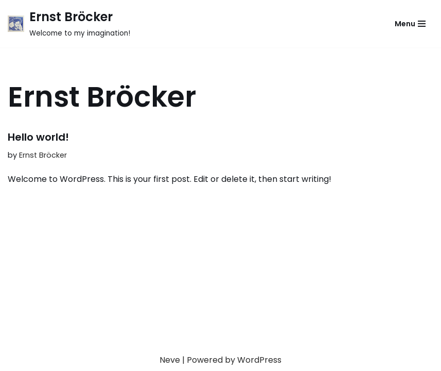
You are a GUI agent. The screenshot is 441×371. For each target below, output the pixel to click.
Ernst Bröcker (43, 155)
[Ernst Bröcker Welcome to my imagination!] (69, 23)
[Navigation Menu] (410, 23)
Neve (170, 360)
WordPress (259, 360)
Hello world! (38, 137)
